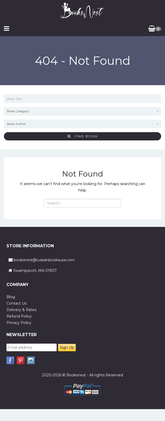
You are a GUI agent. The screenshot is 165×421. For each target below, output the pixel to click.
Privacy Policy (18, 322)
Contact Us (16, 303)
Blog (10, 297)
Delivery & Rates (21, 309)
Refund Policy (19, 316)
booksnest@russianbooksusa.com (44, 260)
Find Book (83, 136)
